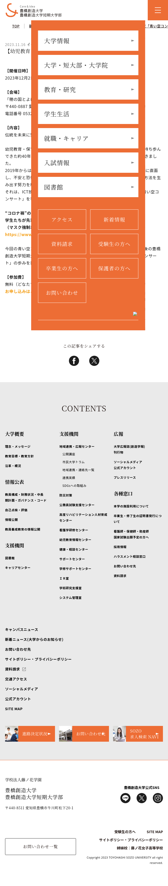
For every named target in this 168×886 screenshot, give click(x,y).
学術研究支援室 (70, 588)
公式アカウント (18, 698)
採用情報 (120, 547)
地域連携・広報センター (77, 446)
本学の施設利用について (131, 506)
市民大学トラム (73, 462)
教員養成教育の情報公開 (22, 529)
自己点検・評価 (16, 510)
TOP (16, 25)
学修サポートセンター (75, 568)
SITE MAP (14, 708)
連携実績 (68, 477)
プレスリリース (125, 477)
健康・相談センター (73, 549)
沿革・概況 (13, 465)
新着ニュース (40, 25)
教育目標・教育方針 (19, 456)
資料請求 (120, 575)
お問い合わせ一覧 (40, 846)
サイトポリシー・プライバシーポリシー (38, 659)
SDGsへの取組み (74, 485)
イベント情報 (72, 25)
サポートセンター (72, 559)
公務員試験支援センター (77, 505)
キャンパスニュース (21, 629)
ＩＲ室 (64, 578)
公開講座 (68, 454)
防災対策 (65, 495)
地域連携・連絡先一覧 (78, 470)
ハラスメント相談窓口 (130, 556)
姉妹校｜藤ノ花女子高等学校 (140, 847)
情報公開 (11, 519)
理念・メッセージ (18, 446)
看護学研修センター (73, 530)
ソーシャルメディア (21, 688)
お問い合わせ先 (125, 566)
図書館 (10, 558)
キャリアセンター (18, 567)
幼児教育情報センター (75, 539)
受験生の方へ (125, 831)
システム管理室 (70, 597)
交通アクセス (16, 678)
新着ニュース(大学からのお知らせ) (34, 639)
